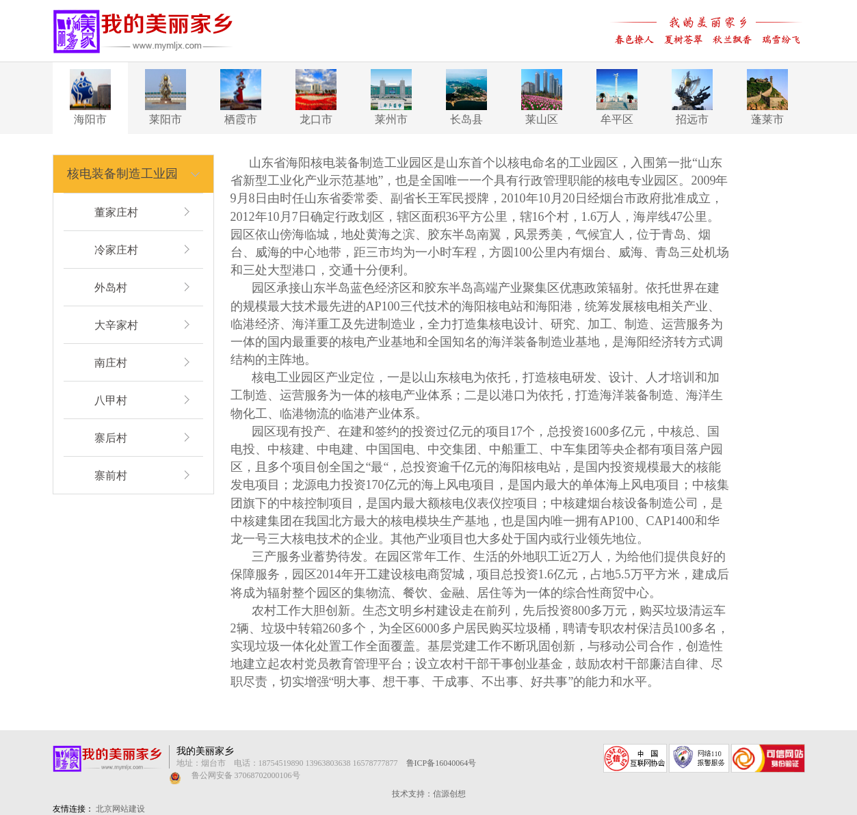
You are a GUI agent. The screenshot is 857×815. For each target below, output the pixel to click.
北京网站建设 (120, 809)
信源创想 (449, 794)
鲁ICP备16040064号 (441, 763)
